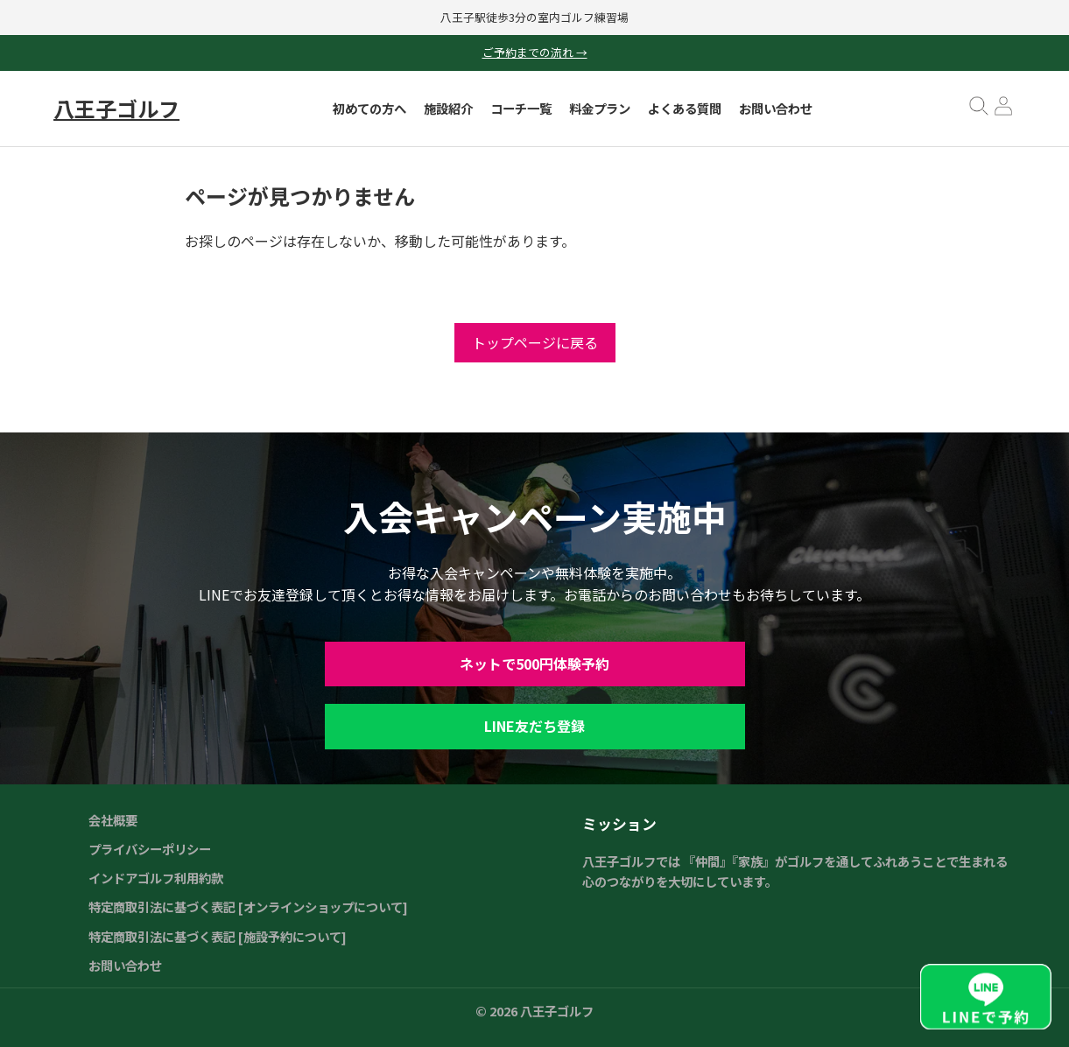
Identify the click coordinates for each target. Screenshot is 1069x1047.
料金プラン (599, 108)
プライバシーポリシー (149, 849)
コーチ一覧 (521, 108)
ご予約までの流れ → (534, 52)
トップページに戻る (535, 342)
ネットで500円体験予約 (534, 663)
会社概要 (112, 820)
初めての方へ (369, 108)
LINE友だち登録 (534, 725)
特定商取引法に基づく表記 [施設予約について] (217, 936)
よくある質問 (684, 108)
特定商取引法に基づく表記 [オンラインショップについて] (248, 906)
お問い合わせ (775, 108)
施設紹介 (448, 108)
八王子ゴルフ (116, 108)
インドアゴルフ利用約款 (155, 877)
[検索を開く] (979, 112)
